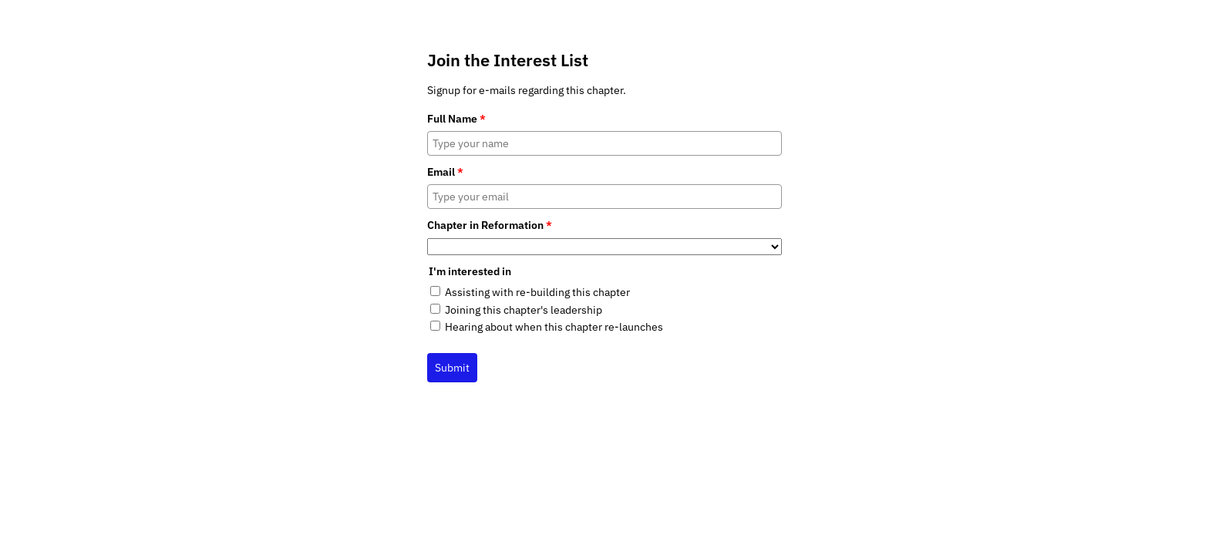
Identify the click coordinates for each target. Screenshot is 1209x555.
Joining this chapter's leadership (523, 310)
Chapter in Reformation (489, 225)
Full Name (456, 119)
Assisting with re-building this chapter (537, 292)
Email (445, 172)
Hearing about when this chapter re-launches (554, 327)
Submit (452, 368)
